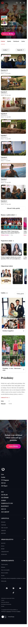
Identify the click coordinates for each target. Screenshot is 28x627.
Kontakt (2, 606)
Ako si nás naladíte (5, 570)
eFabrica (18, 611)
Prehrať (13, 446)
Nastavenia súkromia (5, 602)
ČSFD (11, 24)
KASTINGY (5, 506)
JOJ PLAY (4, 495)
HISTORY (3, 533)
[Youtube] (20, 588)
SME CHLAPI (4, 527)
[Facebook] (7, 588)
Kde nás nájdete (4, 572)
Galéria (23, 41)
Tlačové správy (4, 564)
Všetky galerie (20, 293)
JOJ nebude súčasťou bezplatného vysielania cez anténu (13, 578)
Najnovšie (20, 50)
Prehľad (3, 41)
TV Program (5, 480)
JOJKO (3, 500)
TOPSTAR (3, 525)
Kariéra (2, 575)
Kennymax (9, 611)
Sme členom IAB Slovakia (6, 604)
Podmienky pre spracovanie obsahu (7, 598)
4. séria (5, 50)
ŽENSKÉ (3, 522)
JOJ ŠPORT (5, 497)
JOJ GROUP (5, 512)
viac (3, 29)
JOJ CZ (3, 509)
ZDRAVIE (3, 530)
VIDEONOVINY (5, 551)
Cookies (2, 600)
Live (2, 474)
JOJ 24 (3, 483)
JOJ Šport (4, 486)
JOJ (2, 492)
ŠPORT (3, 548)
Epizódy (9, 41)
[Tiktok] (13, 593)
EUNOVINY (4, 554)
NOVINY (3, 543)
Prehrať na (8, 34)
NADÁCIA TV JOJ (7, 503)
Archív (3, 477)
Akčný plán (3, 581)
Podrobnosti (16, 41)
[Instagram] (13, 588)
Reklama (3, 567)
